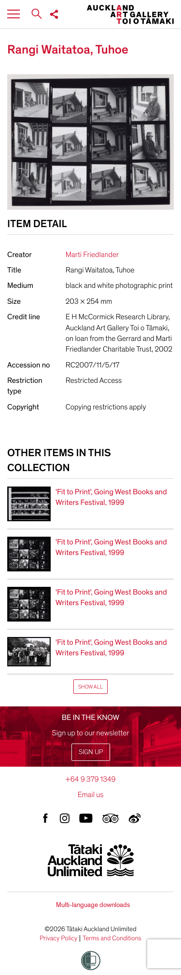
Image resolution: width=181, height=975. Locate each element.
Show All (90, 687)
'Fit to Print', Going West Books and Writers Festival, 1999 (111, 497)
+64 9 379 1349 (90, 779)
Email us (91, 794)
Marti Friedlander (92, 254)
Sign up (91, 752)
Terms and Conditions (112, 938)
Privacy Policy (58, 938)
